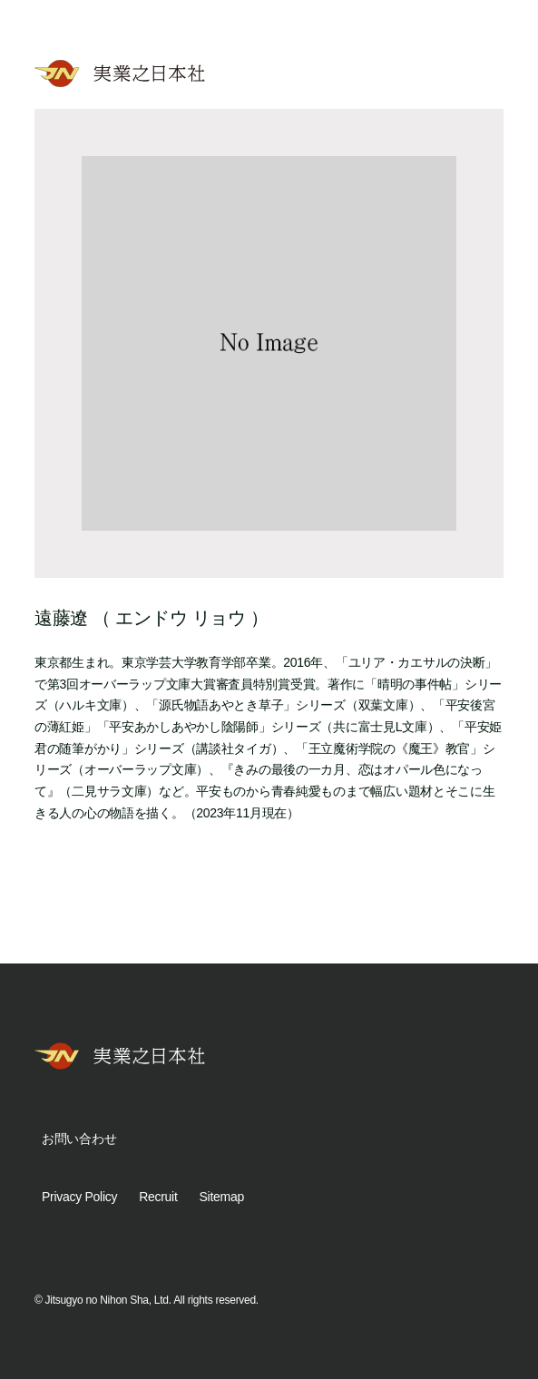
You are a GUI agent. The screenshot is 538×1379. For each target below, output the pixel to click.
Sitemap (222, 1196)
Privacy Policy (79, 1196)
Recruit (158, 1196)
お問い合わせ (79, 1138)
